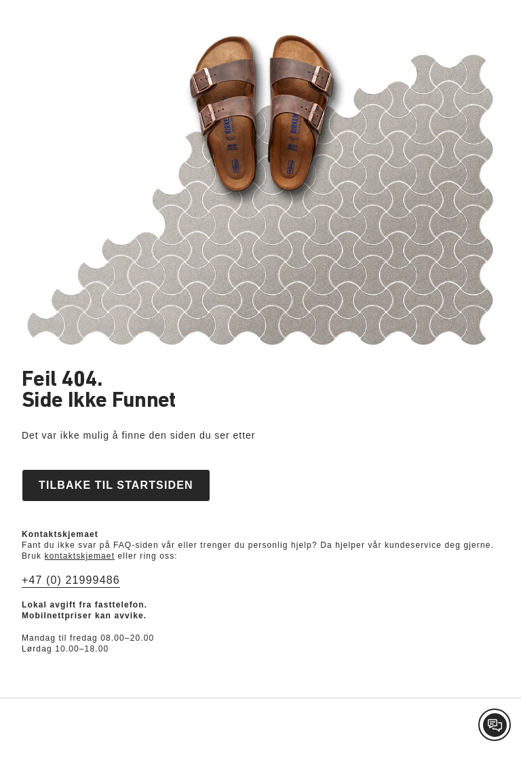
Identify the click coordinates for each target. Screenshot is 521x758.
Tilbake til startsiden (116, 485)
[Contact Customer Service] (494, 725)
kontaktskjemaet (80, 556)
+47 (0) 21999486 (71, 580)
